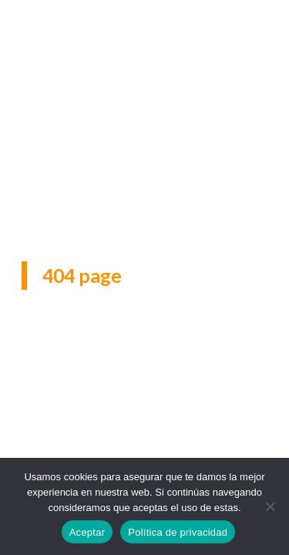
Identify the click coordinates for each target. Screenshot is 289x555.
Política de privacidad (177, 532)
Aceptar (87, 532)
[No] (269, 506)
